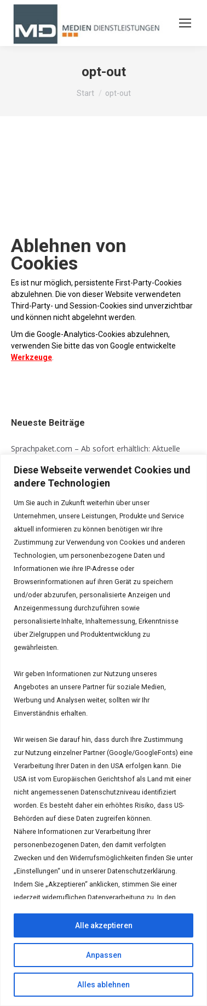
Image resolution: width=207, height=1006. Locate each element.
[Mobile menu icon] (185, 23)
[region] (103, 730)
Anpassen (104, 955)
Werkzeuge (31, 357)
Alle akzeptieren (104, 925)
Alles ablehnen (103, 984)
